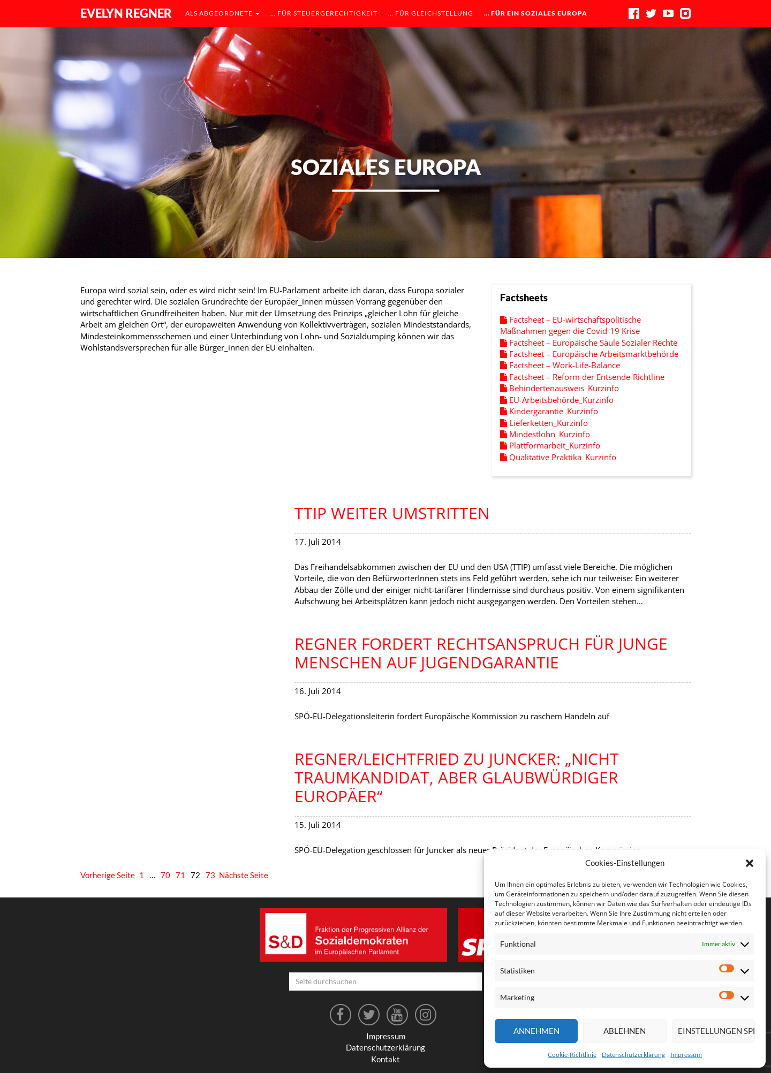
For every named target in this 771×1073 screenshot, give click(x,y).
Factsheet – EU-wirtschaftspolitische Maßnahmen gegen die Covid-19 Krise (570, 325)
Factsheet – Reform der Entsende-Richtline (582, 376)
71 (180, 875)
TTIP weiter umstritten (392, 513)
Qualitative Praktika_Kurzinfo (558, 457)
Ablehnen (624, 1031)
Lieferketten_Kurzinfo (544, 422)
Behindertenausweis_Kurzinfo (559, 388)
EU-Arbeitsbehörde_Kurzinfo (557, 399)
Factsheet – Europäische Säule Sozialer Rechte (588, 342)
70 (165, 875)
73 (210, 875)
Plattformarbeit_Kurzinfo (550, 445)
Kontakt (385, 1059)
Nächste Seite (243, 875)
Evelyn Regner (126, 13)
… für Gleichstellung (430, 13)
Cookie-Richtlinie (572, 1055)
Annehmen (536, 1031)
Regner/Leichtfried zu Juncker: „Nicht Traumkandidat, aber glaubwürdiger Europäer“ (456, 777)
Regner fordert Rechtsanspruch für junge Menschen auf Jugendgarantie (481, 653)
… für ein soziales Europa (535, 13)
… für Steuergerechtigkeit (323, 13)
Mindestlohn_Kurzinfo (545, 434)
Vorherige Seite (107, 875)
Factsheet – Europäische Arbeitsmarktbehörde (589, 353)
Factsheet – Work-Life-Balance (560, 365)
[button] (749, 863)
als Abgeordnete (222, 13)
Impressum (686, 1055)
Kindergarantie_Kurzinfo (549, 411)
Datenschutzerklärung (633, 1055)
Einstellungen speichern (716, 1031)
